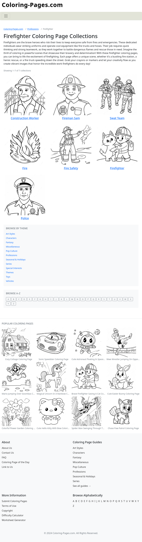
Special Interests (14, 268)
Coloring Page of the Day (15, 462)
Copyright (7, 510)
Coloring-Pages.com (32, 5)
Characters (11, 238)
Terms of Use (9, 505)
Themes (10, 272)
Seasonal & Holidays (16, 259)
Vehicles (10, 281)
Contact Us (8, 452)
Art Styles (10, 233)
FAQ (4, 457)
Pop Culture (11, 251)
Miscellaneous (13, 246)
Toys (8, 276)
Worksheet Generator (14, 520)
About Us (7, 448)
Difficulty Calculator (12, 515)
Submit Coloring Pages (14, 501)
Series (9, 263)
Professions (33, 29)
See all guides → (82, 486)
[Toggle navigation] (6, 16)
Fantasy (9, 242)
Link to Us (7, 467)
